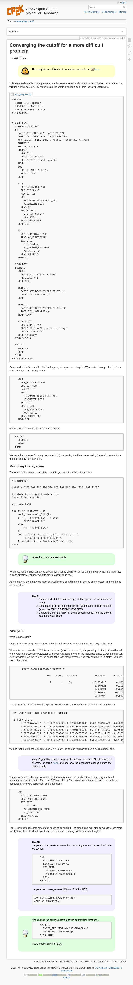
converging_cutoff (24, 21)
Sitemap (122, 12)
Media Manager (109, 12)
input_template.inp (22, 94)
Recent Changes (91, 12)
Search (124, 7)
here (96, 69)
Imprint (66, 977)
